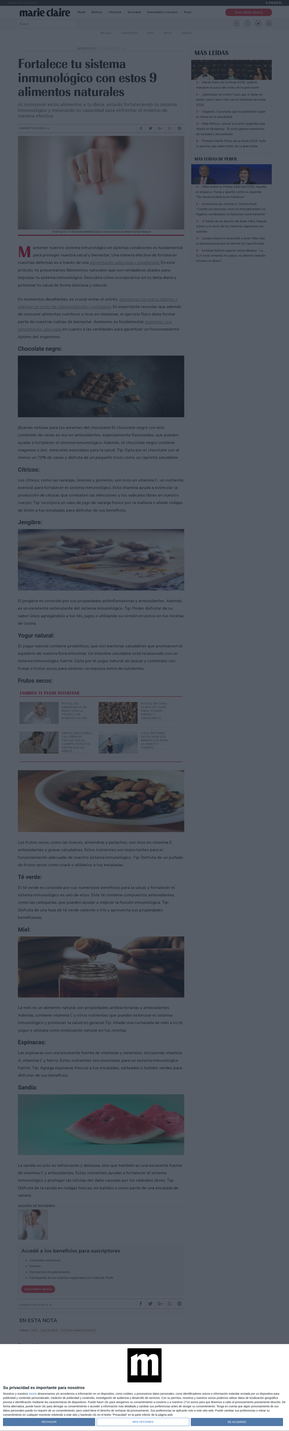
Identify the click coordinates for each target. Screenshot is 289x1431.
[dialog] (144, 1387)
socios (33, 1393)
